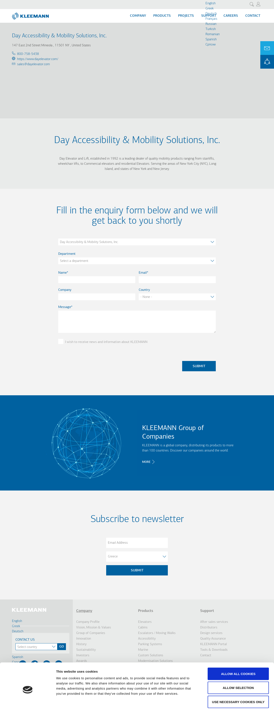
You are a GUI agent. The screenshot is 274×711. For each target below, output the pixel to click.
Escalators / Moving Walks (157, 633)
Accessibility (147, 638)
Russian (211, 24)
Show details (225, 702)
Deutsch (211, 13)
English (211, 3)
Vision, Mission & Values (93, 627)
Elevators (145, 622)
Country (144, 290)
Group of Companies (90, 633)
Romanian (213, 34)
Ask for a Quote (267, 48)
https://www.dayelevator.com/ (37, 59)
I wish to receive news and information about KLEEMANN (106, 342)
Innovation (83, 638)
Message (64, 307)
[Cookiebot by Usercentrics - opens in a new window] (27, 702)
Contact (252, 16)
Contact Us (25, 640)
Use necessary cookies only (238, 683)
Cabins (142, 627)
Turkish (211, 29)
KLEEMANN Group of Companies (173, 432)
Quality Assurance (213, 638)
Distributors (208, 627)
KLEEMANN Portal (267, 62)
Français (211, 19)
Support (207, 611)
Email (143, 273)
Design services (211, 633)
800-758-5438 (28, 54)
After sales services (214, 622)
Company (138, 16)
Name (62, 273)
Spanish (211, 39)
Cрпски (211, 44)
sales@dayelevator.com (33, 64)
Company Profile (88, 622)
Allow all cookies (238, 655)
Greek (210, 8)
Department (67, 254)
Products (162, 16)
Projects (186, 16)
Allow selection (238, 669)
